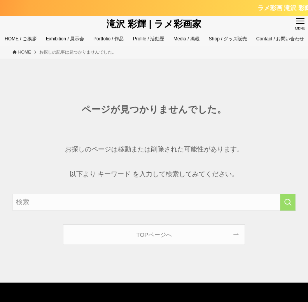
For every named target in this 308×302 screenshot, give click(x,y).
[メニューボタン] (300, 24)
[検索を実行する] (288, 202)
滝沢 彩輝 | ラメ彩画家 (154, 24)
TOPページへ (154, 234)
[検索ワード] (154, 202)
